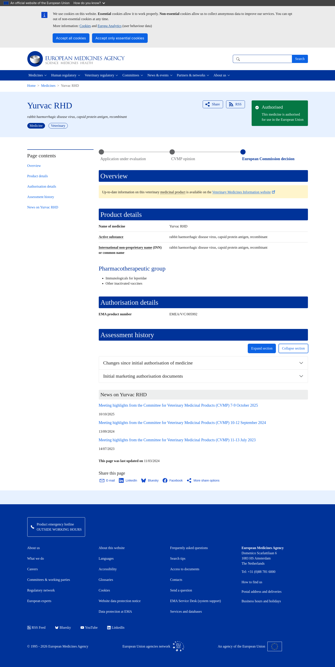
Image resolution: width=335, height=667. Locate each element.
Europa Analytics (110, 26)
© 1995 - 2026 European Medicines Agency (57, 646)
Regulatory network (41, 590)
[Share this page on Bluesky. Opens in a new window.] (150, 480)
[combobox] (262, 59)
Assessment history (40, 197)
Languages (106, 558)
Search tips (178, 558)
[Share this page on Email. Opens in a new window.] (107, 480)
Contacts (176, 580)
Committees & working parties (48, 580)
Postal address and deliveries (262, 591)
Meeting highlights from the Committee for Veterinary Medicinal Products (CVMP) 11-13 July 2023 (177, 440)
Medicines (48, 85)
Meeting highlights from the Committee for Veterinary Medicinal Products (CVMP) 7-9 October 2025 (178, 405)
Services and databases (186, 611)
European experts (39, 601)
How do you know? (89, 3)
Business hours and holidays (261, 601)
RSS (234, 104)
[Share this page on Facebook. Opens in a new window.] (173, 480)
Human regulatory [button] (63, 75)
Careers (32, 569)
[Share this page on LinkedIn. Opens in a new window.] (128, 480)
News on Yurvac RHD (42, 207)
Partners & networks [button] (191, 75)
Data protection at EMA (115, 611)
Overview (34, 166)
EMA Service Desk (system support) (195, 601)
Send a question (181, 590)
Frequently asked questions (189, 548)
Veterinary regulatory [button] (99, 75)
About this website (112, 548)
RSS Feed (36, 627)
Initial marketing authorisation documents (143, 376)
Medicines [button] (36, 75)
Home (31, 85)
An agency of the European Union (250, 646)
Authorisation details (41, 186)
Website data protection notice (120, 601)
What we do (35, 558)
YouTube (89, 627)
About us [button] (220, 75)
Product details (37, 176)
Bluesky (63, 627)
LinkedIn (116, 627)
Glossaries (106, 580)
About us (33, 548)
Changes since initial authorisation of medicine (148, 363)
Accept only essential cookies (119, 38)
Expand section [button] (261, 348)
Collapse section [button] (293, 348)
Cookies (85, 26)
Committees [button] (130, 75)
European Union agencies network (153, 646)
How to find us (252, 582)
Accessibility (108, 569)
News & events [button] (158, 75)
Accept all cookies (71, 38)
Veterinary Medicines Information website (244, 192)
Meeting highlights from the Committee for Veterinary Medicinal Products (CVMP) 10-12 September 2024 (182, 422)
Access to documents (184, 569)
